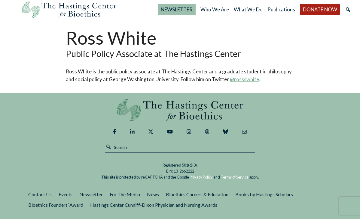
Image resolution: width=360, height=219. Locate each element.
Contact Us (40, 194)
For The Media (125, 194)
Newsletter (91, 194)
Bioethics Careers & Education (197, 194)
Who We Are (214, 9)
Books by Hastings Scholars (264, 194)
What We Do (248, 9)
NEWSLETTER (177, 9)
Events (65, 194)
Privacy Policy (201, 177)
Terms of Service (235, 177)
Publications (281, 9)
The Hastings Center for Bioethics (69, 9)
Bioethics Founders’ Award (55, 205)
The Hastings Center (180, 110)
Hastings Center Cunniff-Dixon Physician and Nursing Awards (153, 205)
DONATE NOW (320, 9)
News (153, 194)
